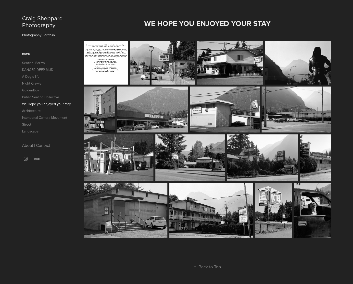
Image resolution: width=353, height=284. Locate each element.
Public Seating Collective (40, 97)
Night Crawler (32, 83)
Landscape (30, 131)
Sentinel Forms (33, 62)
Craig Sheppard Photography (43, 21)
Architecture (31, 110)
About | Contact (36, 145)
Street (26, 124)
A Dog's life (30, 76)
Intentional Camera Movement (44, 117)
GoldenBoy (30, 90)
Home (26, 54)
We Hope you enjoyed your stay (46, 103)
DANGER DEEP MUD (37, 69)
